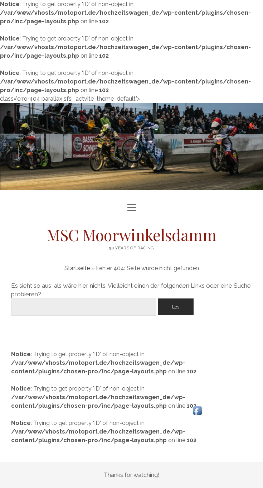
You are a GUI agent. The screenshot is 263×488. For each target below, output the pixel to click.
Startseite (77, 268)
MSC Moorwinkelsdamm (131, 234)
